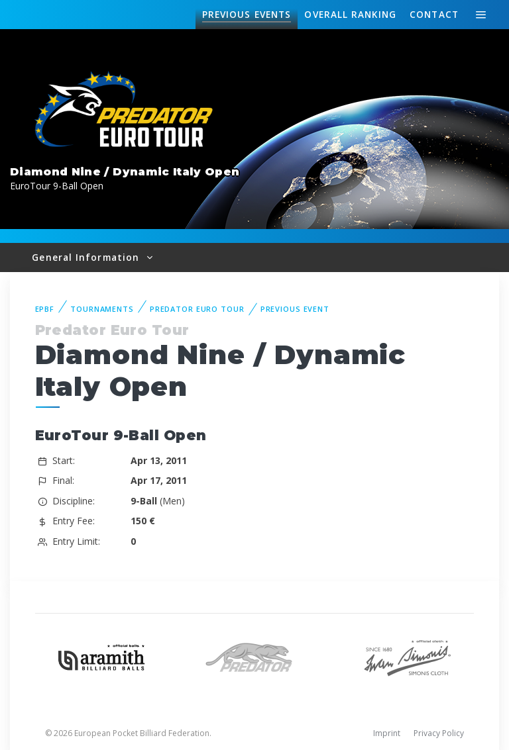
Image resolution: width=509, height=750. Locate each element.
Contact (434, 14)
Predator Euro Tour (197, 309)
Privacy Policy (439, 733)
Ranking (350, 14)
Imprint (386, 733)
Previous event (294, 309)
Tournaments (102, 309)
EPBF (45, 309)
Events (246, 14)
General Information (87, 257)
